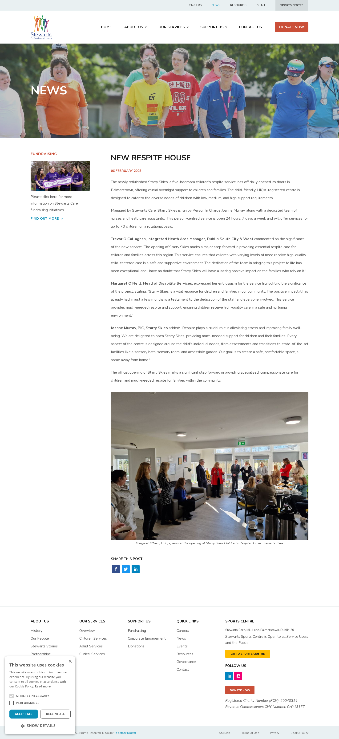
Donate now (240, 690)
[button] (40, 726)
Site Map (223, 733)
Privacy (274, 733)
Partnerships (41, 654)
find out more (45, 218)
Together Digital (125, 733)
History (36, 630)
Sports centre (291, 5)
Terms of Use (249, 733)
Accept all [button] (23, 714)
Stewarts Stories (44, 646)
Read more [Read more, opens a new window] (43, 686)
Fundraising (137, 630)
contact (183, 669)
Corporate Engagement (147, 638)
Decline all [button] (55, 714)
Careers (195, 5)
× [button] (70, 661)
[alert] (40, 695)
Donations (136, 646)
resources (185, 654)
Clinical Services (92, 654)
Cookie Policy (299, 733)
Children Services (93, 638)
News (216, 5)
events (182, 646)
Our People (40, 638)
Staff (261, 5)
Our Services (171, 27)
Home (106, 27)
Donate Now (291, 27)
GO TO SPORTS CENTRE (247, 654)
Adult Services (91, 646)
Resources (238, 5)
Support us (212, 27)
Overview (87, 630)
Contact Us (250, 27)
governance (186, 661)
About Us (133, 27)
